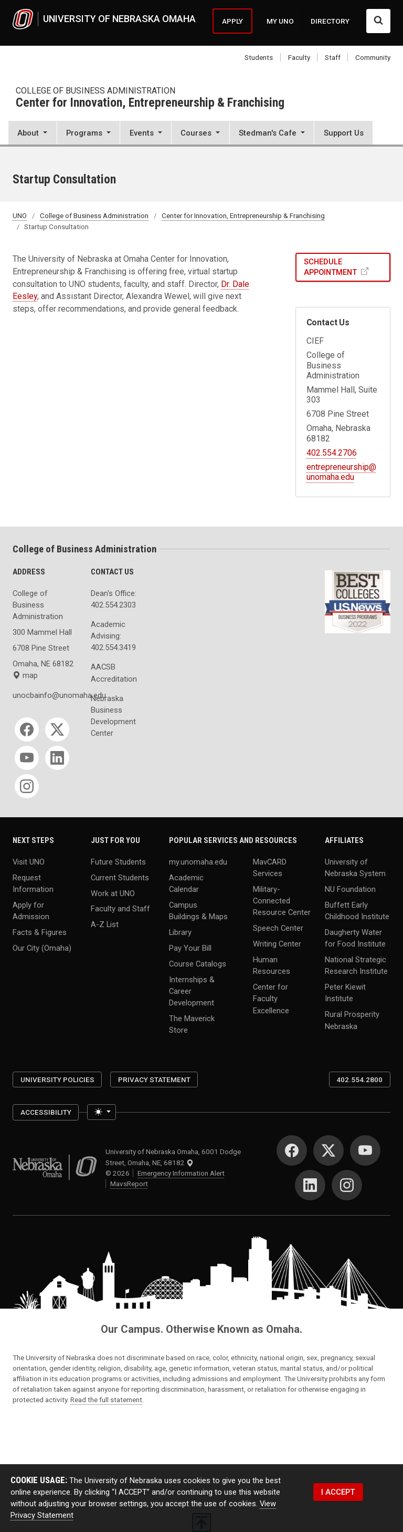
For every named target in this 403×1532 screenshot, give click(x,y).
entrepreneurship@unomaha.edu (341, 472)
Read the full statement (106, 1399)
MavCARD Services (270, 867)
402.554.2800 (359, 1079)
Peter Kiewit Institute (345, 992)
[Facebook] (27, 729)
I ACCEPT (338, 1492)
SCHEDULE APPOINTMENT (331, 267)
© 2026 (119, 1173)
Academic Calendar (186, 882)
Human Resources (271, 965)
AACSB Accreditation (114, 672)
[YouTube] (27, 758)
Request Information (33, 882)
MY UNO (280, 21)
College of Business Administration (95, 91)
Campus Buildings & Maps (198, 910)
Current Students (120, 877)
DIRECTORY (330, 21)
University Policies (57, 1079)
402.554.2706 (331, 453)
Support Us (344, 133)
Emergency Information (181, 1173)
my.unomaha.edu (198, 861)
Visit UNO (29, 861)
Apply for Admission (31, 910)
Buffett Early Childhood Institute (357, 910)
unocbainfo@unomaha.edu (45, 695)
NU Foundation (350, 888)
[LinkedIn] (57, 758)
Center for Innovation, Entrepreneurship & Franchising (150, 103)
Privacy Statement (154, 1079)
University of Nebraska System (355, 867)
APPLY (232, 21)
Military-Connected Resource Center (282, 900)
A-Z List (105, 924)
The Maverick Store (192, 1024)
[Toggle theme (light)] (101, 1112)
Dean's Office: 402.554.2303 (113, 599)
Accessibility (45, 1112)
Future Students (118, 861)
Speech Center (278, 928)
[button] (32, 134)
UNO (20, 215)
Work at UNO (113, 893)
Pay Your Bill (190, 947)
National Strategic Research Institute (356, 965)
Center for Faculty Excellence (271, 998)
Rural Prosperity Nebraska (352, 1020)
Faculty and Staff (120, 908)
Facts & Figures (40, 932)
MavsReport (129, 1183)
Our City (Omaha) (42, 947)
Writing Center (277, 944)
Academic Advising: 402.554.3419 (113, 636)
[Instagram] (27, 786)
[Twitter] (57, 729)
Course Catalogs (197, 963)
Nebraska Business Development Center (113, 716)
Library (180, 932)
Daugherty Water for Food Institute (355, 937)
